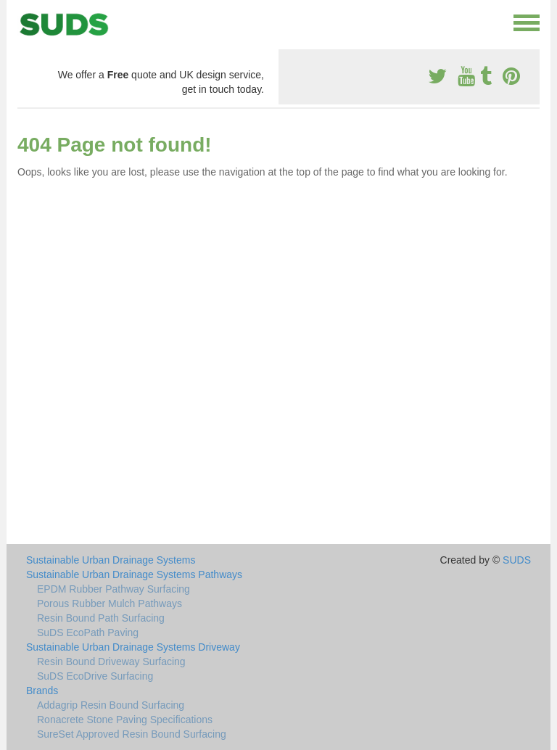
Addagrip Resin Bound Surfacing (110, 705)
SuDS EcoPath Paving (88, 632)
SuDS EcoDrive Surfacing (95, 676)
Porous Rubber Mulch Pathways (109, 603)
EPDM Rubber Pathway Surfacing (113, 589)
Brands (42, 690)
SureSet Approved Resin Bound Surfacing (131, 734)
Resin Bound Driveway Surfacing (111, 661)
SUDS (517, 560)
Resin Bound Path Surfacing (101, 618)
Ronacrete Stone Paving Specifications (125, 719)
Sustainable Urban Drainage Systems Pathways (134, 574)
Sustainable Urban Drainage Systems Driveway (133, 647)
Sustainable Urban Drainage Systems (110, 560)
